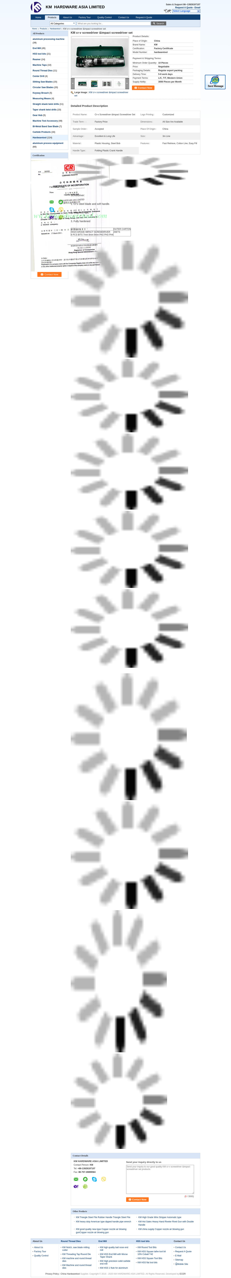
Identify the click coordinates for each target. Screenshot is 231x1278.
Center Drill (38, 76)
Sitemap (179, 1260)
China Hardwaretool (70, 1274)
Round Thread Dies (43, 70)
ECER (183, 1274)
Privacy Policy (52, 1274)
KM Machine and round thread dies (76, 1266)
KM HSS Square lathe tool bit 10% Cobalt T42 (152, 1252)
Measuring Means (42, 98)
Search (160, 23)
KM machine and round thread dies (76, 1259)
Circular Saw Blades (43, 87)
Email (197, 7)
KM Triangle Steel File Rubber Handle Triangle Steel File (103, 1217)
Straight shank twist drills (46, 104)
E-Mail (178, 1255)
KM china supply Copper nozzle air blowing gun (161, 1229)
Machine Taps (40, 65)
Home (38, 17)
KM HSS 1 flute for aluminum (114, 1268)
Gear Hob (37, 115)
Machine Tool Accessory (45, 121)
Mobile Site (181, 1264)
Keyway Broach (41, 93)
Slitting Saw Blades (43, 82)
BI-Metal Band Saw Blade (45, 126)
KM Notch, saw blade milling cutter (76, 1248)
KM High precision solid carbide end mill (115, 1262)
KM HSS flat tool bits (147, 1262)
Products (52, 17)
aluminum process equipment (48, 143)
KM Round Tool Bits (147, 1247)
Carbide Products (42, 132)
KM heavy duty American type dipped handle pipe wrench (103, 1221)
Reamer (37, 59)
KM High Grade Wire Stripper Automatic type (159, 1217)
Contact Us (123, 17)
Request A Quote (184, 7)
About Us (67, 17)
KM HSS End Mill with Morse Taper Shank (114, 1255)
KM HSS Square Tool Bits (150, 1258)
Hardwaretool (55, 29)
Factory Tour (85, 17)
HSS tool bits (39, 54)
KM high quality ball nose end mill (114, 1248)
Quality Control (104, 17)
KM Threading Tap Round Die (76, 1254)
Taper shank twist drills (44, 109)
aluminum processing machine (48, 39)
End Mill (37, 48)
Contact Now (145, 87)
